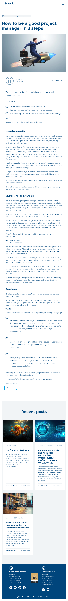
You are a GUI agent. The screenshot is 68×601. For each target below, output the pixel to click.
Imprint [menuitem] (18, 597)
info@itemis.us (48, 584)
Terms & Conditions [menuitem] (38, 597)
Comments (10, 388)
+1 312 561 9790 (47, 582)
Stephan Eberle (11, 550)
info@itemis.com (15, 582)
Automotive (41, 445)
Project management (12, 383)
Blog (6, 16)
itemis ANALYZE (11, 445)
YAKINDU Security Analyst (54, 445)
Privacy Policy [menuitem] (26, 597)
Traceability (19, 518)
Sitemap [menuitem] (48, 597)
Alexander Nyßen (12, 486)
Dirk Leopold (43, 486)
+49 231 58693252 (14, 580)
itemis (20, 80)
